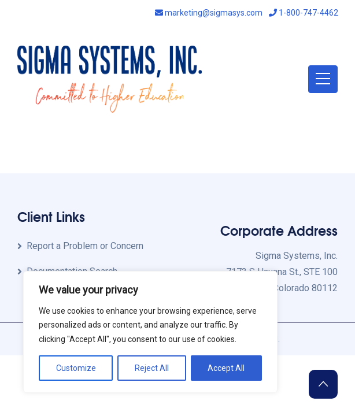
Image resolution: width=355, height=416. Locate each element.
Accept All (226, 368)
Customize (76, 368)
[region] (150, 332)
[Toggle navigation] (323, 79)
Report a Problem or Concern (85, 245)
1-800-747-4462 (303, 12)
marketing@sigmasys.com (208, 12)
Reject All (152, 368)
